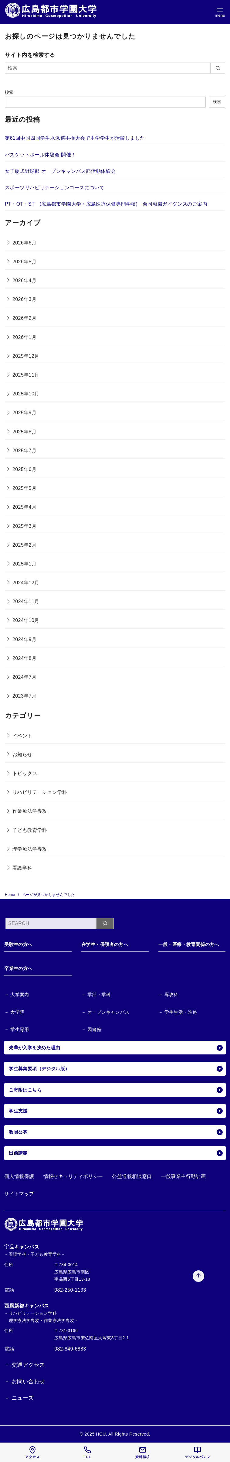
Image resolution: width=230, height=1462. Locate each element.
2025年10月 (25, 393)
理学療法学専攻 (29, 849)
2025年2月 (24, 545)
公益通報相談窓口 (132, 1176)
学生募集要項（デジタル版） (116, 1069)
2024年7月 (24, 677)
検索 (9, 92)
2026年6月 (24, 242)
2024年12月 (25, 582)
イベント (22, 735)
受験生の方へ (18, 944)
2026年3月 (24, 299)
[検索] (115, 68)
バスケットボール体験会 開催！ (40, 154)
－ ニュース (19, 1398)
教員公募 (116, 1132)
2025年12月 (25, 356)
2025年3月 (24, 526)
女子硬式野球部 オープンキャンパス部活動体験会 (60, 171)
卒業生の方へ (18, 968)
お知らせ (22, 754)
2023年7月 (24, 696)
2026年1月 (24, 337)
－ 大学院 (14, 1012)
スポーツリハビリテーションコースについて (54, 187)
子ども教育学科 (29, 830)
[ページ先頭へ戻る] (195, 1251)
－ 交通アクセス (24, 1365)
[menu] (220, 12)
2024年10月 (25, 620)
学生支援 (116, 1111)
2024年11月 (25, 601)
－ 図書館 (91, 1029)
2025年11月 (25, 374)
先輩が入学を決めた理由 (116, 1048)
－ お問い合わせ (24, 1381)
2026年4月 (24, 280)
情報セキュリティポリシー (73, 1176)
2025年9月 (24, 412)
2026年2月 (24, 318)
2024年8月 (24, 658)
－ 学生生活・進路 (177, 1012)
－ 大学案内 (16, 994)
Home (10, 895)
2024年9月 (24, 639)
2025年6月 (24, 469)
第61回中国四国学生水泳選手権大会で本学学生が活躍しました (75, 138)
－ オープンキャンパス (105, 1012)
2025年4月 (24, 507)
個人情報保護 (19, 1176)
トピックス (24, 773)
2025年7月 (24, 450)
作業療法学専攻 (29, 811)
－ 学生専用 (16, 1029)
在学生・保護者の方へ (104, 944)
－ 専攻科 (168, 994)
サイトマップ (19, 1193)
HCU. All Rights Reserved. (123, 1434)
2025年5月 (24, 488)
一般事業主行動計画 (183, 1176)
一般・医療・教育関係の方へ (188, 944)
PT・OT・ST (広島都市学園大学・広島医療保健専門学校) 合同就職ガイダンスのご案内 (106, 204)
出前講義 (116, 1153)
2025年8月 (24, 431)
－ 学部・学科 (96, 994)
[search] (217, 68)
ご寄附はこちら (116, 1090)
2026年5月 (24, 261)
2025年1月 (24, 563)
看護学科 (22, 867)
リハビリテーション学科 (39, 792)
